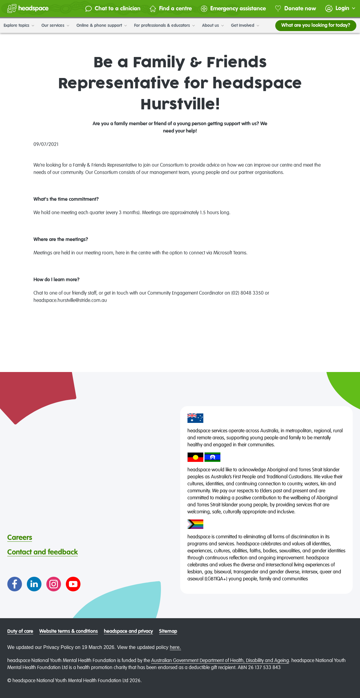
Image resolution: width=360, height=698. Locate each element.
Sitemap (168, 631)
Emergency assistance (233, 8)
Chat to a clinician (113, 8)
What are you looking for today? (315, 25)
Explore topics (19, 25)
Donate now (295, 8)
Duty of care (20, 631)
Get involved (245, 25)
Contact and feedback (42, 552)
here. (175, 647)
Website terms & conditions (68, 631)
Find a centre (171, 8)
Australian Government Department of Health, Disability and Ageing (220, 660)
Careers (19, 537)
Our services (55, 25)
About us (213, 25)
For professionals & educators (164, 25)
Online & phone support (102, 25)
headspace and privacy (128, 631)
